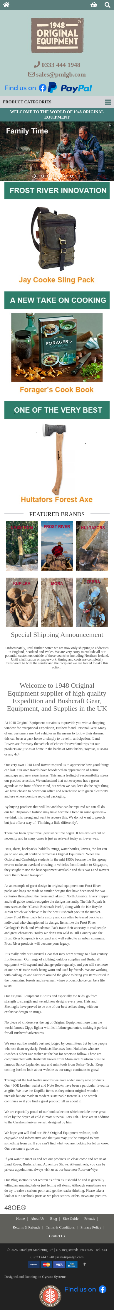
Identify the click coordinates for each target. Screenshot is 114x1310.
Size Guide (70, 1219)
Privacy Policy (91, 1227)
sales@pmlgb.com (61, 74)
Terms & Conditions (60, 1227)
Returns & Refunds (26, 1227)
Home (20, 1219)
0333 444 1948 (61, 64)
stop (78, 176)
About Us (37, 1219)
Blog (53, 1219)
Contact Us (57, 1236)
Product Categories (27, 102)
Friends (89, 1219)
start (35, 176)
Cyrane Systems (54, 1277)
